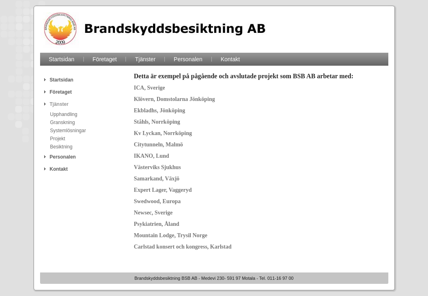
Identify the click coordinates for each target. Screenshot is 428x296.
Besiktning (61, 147)
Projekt (57, 139)
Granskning (62, 122)
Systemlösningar (68, 130)
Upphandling (63, 114)
